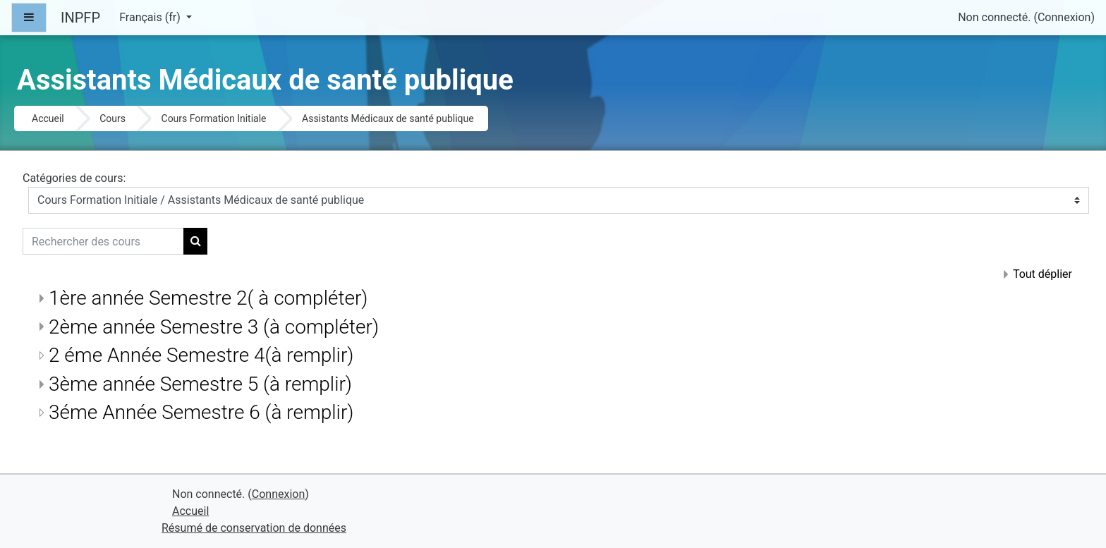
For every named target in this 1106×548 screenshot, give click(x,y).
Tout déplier (1042, 274)
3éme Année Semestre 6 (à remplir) (201, 412)
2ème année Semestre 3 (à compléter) (214, 327)
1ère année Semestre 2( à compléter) (208, 298)
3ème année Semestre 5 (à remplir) (200, 384)
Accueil (48, 118)
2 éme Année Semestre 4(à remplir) (201, 355)
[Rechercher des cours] (103, 241)
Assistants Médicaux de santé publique (388, 118)
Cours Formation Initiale (214, 118)
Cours (112, 118)
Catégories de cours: (74, 178)
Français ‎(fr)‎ (151, 17)
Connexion (1064, 17)
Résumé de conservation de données (254, 528)
